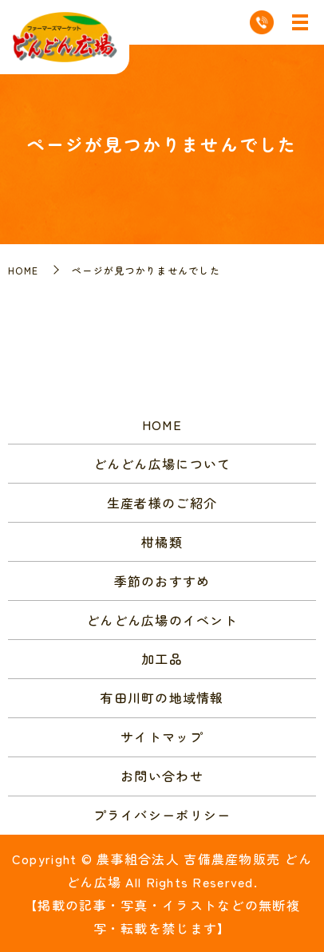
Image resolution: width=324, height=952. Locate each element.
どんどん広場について (162, 463)
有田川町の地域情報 (162, 697)
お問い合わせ (162, 775)
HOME (23, 270)
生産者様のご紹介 (162, 502)
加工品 (162, 658)
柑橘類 (162, 541)
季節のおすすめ (162, 581)
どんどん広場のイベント (162, 620)
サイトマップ (162, 736)
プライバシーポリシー (162, 814)
